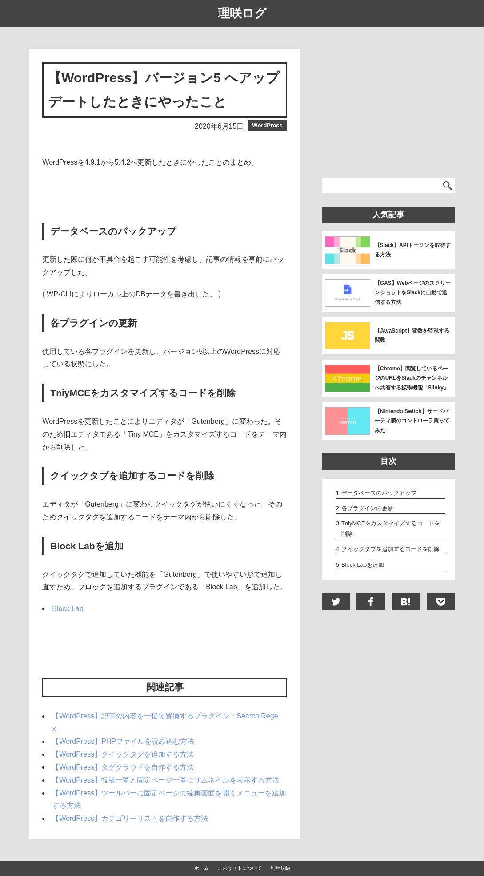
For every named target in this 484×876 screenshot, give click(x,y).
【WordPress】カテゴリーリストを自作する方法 (130, 818)
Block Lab (67, 608)
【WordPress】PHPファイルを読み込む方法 (123, 741)
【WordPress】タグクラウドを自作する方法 (123, 767)
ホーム (201, 868)
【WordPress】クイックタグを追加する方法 (123, 754)
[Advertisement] (165, 195)
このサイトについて (240, 868)
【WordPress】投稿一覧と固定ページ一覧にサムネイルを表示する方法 (165, 780)
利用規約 (280, 868)
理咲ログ (242, 13)
